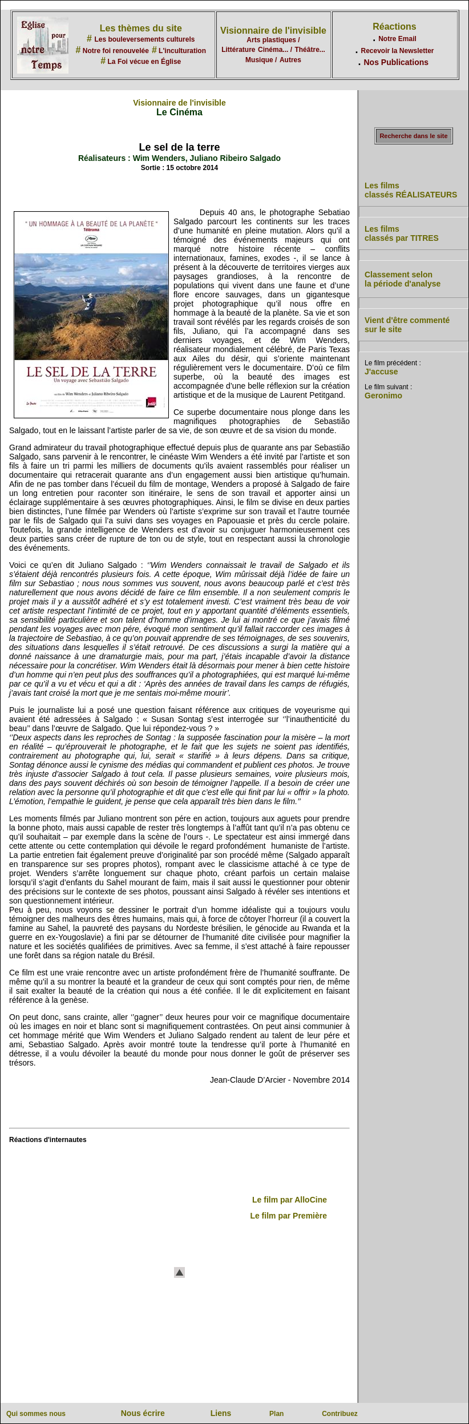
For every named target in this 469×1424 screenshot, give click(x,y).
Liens (221, 1413)
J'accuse (381, 371)
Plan (276, 1414)
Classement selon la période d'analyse (402, 279)
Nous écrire (143, 1413)
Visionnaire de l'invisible (273, 30)
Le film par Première (288, 1215)
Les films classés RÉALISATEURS (411, 190)
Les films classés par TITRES (402, 233)
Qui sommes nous (36, 1414)
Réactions (394, 26)
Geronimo (383, 395)
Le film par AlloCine (289, 1199)
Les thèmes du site (141, 28)
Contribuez (340, 1414)
